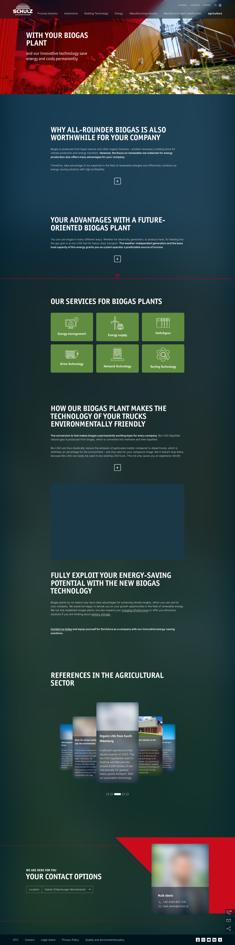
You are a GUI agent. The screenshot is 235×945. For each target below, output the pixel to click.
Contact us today (61, 629)
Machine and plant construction (182, 13)
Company (182, 5)
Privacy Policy (70, 939)
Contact (207, 5)
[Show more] (117, 181)
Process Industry (48, 13)
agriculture (215, 13)
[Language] (220, 5)
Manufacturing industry (143, 13)
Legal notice (48, 939)
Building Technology (96, 13)
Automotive (71, 13)
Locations (195, 5)
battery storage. (101, 614)
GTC (15, 939)
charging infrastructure (135, 610)
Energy (119, 13)
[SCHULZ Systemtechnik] (23, 9)
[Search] (215, 5)
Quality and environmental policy (104, 939)
